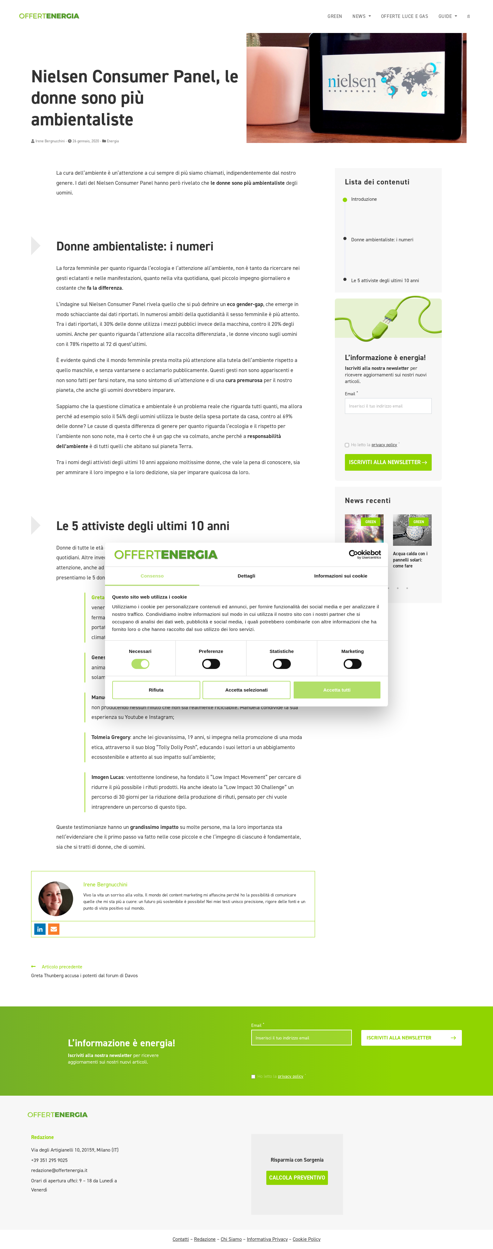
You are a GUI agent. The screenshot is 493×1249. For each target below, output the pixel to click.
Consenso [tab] (152, 575)
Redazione (42, 1137)
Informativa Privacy (267, 1239)
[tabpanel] (412, 543)
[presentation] (388, 429)
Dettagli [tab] (246, 575)
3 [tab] (388, 588)
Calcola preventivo (297, 1177)
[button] (468, 16)
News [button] (359, 16)
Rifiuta (156, 690)
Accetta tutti (337, 690)
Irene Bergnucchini (50, 141)
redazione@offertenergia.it (59, 1170)
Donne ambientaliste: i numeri (382, 240)
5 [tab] (407, 588)
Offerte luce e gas (405, 16)
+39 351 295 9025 (49, 1160)
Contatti (181, 1239)
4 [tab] (398, 588)
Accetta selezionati (246, 690)
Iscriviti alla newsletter (388, 462)
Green (335, 16)
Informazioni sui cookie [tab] (341, 575)
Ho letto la (375, 444)
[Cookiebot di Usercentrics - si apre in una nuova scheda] (353, 554)
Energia (113, 141)
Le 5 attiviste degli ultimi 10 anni (385, 280)
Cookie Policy (306, 1239)
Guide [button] (446, 16)
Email (351, 394)
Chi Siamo (231, 1239)
